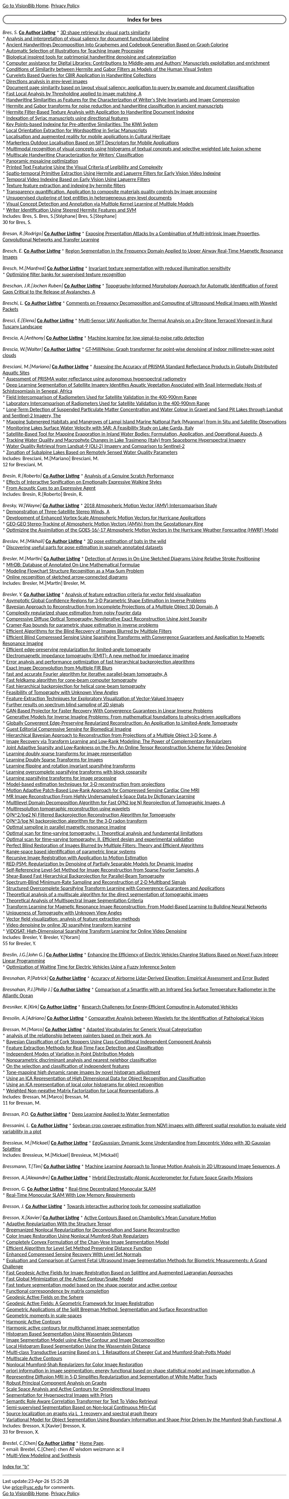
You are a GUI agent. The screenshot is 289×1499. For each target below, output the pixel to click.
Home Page (92, 1443)
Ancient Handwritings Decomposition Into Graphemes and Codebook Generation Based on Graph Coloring (117, 45)
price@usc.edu (27, 1487)
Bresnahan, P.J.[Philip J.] (27, 989)
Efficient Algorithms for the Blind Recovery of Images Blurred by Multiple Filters (89, 631)
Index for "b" (16, 1467)
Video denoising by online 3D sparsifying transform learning (68, 925)
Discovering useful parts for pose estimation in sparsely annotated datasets (84, 547)
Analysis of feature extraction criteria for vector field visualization (133, 594)
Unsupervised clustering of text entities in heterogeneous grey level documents (89, 198)
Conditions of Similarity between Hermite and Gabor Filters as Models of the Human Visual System (109, 69)
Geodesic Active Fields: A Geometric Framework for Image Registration (80, 1303)
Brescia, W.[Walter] (23, 349)
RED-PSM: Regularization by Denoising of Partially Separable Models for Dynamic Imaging (99, 864)
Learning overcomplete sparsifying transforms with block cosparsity (76, 772)
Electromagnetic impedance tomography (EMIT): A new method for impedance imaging (97, 656)
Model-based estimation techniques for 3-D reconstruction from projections (85, 784)
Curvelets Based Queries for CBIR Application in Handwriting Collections (81, 75)
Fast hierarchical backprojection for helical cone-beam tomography (76, 686)
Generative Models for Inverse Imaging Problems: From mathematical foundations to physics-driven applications (123, 717)
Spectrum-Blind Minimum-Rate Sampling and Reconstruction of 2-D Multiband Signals (96, 882)
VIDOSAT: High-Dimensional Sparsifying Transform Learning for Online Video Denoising (96, 931)
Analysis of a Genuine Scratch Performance (129, 476)
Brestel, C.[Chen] (20, 1443)
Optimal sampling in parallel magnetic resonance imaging (66, 827)
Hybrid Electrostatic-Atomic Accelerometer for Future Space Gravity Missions (172, 1178)
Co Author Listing (37, 32)
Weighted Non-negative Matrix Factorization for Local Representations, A (82, 1091)
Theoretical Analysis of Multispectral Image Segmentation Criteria (74, 900)
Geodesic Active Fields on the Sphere (45, 1297)
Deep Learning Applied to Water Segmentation (120, 1114)
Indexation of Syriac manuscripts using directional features (67, 118)
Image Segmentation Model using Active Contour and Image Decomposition (85, 1340)
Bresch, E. (13, 251)
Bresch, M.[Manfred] (24, 268)
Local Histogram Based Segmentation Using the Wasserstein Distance (78, 1346)
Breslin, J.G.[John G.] (24, 955)
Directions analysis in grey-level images (46, 81)
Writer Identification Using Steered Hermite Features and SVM (71, 210)
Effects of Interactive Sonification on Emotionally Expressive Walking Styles (84, 482)
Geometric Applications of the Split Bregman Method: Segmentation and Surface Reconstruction (106, 1309)
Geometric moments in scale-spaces (44, 1315)
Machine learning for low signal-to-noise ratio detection (146, 338)
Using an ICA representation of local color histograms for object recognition (85, 1084)
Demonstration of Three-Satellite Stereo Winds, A (58, 511)
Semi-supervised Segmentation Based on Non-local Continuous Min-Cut (81, 1407)
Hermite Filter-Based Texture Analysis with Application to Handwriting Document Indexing (100, 112)
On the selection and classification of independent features (67, 1066)
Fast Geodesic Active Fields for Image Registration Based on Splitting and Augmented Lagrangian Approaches (119, 1273)
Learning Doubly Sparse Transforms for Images (54, 760)
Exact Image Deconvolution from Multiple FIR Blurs (59, 668)
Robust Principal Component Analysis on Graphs (56, 1383)
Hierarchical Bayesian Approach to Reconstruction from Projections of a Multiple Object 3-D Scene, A (111, 735)
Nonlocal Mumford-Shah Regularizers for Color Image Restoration (74, 1364)
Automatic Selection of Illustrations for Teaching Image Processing (75, 51)
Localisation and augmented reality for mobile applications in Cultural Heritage (88, 136)
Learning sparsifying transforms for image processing (61, 778)
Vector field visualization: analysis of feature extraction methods (73, 919)
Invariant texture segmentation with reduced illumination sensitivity (160, 268)
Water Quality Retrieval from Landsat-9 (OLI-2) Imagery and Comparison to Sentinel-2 (95, 446)
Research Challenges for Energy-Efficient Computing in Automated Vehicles (159, 1007)
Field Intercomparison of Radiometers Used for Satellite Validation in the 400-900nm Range (101, 397)
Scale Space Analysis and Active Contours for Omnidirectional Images (78, 1389)
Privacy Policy (65, 6)
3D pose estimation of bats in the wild (126, 541)
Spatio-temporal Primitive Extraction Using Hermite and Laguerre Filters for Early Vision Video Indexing (113, 173)
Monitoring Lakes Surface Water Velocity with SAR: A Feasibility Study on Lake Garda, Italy (100, 428)
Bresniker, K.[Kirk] (21, 1007)
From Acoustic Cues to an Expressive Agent (51, 488)
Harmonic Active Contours (33, 1322)
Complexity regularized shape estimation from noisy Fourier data (74, 613)
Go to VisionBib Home (25, 6)
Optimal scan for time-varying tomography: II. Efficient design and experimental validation (100, 839)
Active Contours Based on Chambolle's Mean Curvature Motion (150, 1217)
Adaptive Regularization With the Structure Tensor (58, 1224)
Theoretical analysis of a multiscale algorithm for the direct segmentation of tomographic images (107, 894)
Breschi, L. (13, 303)
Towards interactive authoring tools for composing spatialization (134, 1206)
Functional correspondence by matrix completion (57, 1291)
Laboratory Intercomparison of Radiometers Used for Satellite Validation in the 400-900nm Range (108, 403)
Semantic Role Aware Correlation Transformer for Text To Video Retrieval (82, 1401)
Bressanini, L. (16, 1125)
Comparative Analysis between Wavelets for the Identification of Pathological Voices (176, 1018)
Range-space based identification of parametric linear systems (71, 851)
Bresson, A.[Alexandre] (26, 1178)
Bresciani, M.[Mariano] (27, 366)
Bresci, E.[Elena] (19, 320)
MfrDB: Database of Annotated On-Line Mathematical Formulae (73, 565)
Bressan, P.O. (16, 1114)
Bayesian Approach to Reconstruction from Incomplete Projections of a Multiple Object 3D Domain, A (112, 607)
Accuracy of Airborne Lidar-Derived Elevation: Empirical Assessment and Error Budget (180, 978)
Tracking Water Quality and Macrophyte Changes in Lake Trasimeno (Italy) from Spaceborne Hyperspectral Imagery (126, 440)
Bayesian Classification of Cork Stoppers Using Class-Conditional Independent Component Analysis (108, 1042)
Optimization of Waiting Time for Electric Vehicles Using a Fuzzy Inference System (91, 967)
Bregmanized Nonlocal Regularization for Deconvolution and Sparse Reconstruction (93, 1230)
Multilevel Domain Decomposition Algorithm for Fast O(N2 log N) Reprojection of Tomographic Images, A (115, 802)
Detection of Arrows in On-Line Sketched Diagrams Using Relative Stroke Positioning (172, 559)
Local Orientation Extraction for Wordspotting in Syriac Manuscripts (76, 130)
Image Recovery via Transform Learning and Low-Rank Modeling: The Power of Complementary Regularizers (119, 741)
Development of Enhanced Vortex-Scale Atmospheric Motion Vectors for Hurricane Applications (106, 518)
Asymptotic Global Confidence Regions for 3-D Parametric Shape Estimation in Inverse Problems (106, 600)
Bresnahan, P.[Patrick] (25, 978)
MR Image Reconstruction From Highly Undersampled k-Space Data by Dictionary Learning (100, 796)
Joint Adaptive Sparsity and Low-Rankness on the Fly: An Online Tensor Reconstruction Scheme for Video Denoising (126, 747)
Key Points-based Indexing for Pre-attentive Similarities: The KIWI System (82, 124)
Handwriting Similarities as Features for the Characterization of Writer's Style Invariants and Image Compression (123, 100)
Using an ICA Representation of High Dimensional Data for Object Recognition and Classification (106, 1078)
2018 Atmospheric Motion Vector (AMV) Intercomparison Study (150, 505)
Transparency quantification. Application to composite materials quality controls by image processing (111, 192)
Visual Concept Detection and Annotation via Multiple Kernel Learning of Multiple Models (100, 204)
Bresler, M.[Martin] (22, 559)
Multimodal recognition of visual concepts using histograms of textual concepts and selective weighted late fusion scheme (133, 149)
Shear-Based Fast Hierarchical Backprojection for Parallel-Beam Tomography (85, 876)
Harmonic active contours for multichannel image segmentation (73, 1328)
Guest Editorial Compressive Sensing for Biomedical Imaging (69, 729)
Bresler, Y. (13, 594)
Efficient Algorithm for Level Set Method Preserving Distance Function (79, 1248)
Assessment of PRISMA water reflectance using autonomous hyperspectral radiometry (96, 379)
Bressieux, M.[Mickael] (26, 1143)
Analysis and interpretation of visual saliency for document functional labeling (87, 38)
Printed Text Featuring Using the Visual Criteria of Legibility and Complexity (84, 167)
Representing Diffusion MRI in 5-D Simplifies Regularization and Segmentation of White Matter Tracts (111, 1377)
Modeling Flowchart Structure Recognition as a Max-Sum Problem (75, 571)
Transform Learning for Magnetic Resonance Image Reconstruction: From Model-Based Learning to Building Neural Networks (136, 907)
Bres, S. (10, 32)
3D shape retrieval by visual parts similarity (105, 32)
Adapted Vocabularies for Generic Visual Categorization (144, 1029)
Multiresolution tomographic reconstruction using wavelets (68, 809)
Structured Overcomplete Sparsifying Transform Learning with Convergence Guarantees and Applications (115, 888)
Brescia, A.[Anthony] (24, 338)
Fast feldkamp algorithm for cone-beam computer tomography (71, 680)
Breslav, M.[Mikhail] (24, 541)
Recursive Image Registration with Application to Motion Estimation (76, 858)
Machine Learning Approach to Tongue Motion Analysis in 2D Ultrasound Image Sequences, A (182, 1166)
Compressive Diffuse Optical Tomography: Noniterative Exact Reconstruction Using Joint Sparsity (106, 619)
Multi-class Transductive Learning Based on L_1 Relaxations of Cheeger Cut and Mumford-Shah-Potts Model (118, 1352)
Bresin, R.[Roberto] (22, 476)
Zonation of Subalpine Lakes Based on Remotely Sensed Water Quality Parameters (92, 452)
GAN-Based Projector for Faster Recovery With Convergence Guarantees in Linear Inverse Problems (109, 711)
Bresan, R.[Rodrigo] (23, 233)
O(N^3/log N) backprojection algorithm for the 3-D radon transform (76, 821)
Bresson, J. (13, 1206)
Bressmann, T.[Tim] (22, 1166)
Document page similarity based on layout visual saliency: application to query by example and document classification (130, 87)
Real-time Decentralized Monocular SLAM (112, 1189)
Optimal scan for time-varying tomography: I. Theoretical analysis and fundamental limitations (104, 833)
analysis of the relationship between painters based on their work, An (79, 1035)
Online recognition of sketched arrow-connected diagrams (67, 577)
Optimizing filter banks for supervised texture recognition (66, 274)
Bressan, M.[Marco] (23, 1029)
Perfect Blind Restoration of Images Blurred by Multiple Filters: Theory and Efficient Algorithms (105, 845)
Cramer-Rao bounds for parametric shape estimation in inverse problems (82, 625)
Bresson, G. (14, 1189)
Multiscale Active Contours (34, 1358)
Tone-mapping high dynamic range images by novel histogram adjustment (83, 1072)
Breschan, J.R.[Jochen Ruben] (33, 286)
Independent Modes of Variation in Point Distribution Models (70, 1054)
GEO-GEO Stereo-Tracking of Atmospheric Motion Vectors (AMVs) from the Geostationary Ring (104, 524)
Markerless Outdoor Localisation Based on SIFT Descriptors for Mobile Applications (92, 143)
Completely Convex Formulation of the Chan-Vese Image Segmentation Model (87, 1242)
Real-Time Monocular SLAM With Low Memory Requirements (70, 1195)
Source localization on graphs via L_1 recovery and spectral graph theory (81, 1413)
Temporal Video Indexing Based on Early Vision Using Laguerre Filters (78, 179)
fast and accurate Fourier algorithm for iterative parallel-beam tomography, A (86, 674)
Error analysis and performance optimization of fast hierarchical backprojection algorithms (100, 662)
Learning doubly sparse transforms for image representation (69, 753)
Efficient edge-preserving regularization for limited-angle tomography (78, 649)
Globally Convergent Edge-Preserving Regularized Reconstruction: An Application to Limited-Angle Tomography (122, 723)
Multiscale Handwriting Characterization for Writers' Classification (75, 155)
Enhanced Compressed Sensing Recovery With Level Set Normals (74, 1254)
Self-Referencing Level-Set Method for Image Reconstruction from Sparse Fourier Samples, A (102, 870)
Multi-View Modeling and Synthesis (43, 1455)
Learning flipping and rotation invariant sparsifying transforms (70, 766)
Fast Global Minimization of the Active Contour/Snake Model (69, 1279)
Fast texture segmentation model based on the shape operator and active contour (91, 1285)
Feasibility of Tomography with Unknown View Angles (62, 692)
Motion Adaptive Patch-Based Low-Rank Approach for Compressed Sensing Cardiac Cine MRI (103, 790)
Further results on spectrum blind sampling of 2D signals (65, 704)
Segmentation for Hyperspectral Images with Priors (59, 1395)
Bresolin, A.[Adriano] (24, 1018)
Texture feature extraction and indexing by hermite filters (65, 185)
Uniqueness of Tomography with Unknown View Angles (64, 913)
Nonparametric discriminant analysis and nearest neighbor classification (81, 1060)
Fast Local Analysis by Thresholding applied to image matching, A (74, 94)
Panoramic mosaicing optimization (42, 161)
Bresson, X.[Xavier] (22, 1217)
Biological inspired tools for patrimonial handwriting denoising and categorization (91, 57)
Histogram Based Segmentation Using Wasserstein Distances (69, 1334)
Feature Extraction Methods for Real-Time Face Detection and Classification (85, 1048)
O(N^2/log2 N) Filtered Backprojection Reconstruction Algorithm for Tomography (90, 815)
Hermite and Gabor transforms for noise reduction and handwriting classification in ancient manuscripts (115, 106)
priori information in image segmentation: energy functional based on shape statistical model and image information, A (130, 1371)
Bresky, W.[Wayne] (22, 505)
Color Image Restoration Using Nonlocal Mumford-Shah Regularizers (77, 1236)
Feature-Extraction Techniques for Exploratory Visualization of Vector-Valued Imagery (95, 698)
